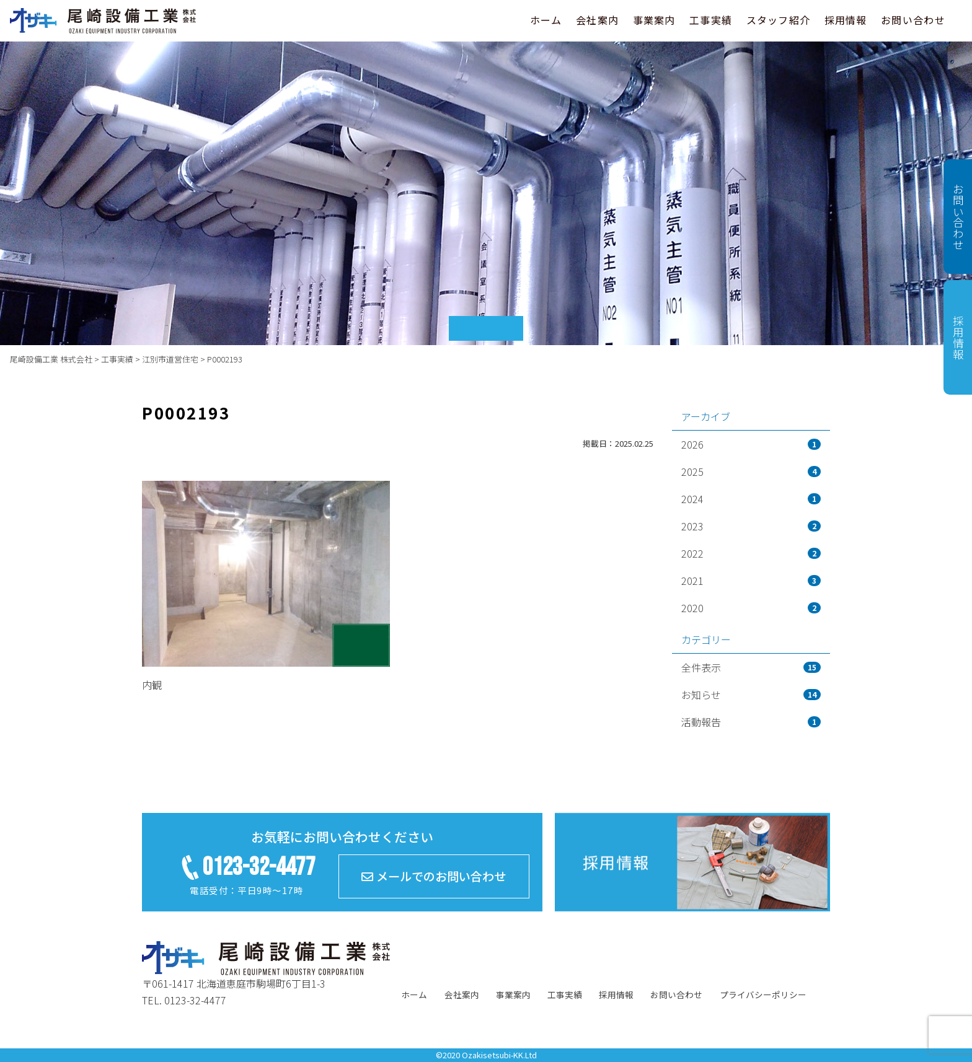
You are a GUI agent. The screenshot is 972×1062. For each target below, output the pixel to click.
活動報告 (751, 721)
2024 (751, 498)
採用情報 (845, 19)
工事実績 (710, 19)
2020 (751, 607)
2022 (751, 553)
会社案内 (597, 19)
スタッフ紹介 (778, 19)
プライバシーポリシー (763, 994)
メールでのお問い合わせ (433, 876)
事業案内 (654, 19)
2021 (751, 580)
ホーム (546, 19)
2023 (751, 526)
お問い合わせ (913, 19)
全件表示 (751, 667)
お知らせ (751, 694)
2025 (751, 471)
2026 (751, 444)
